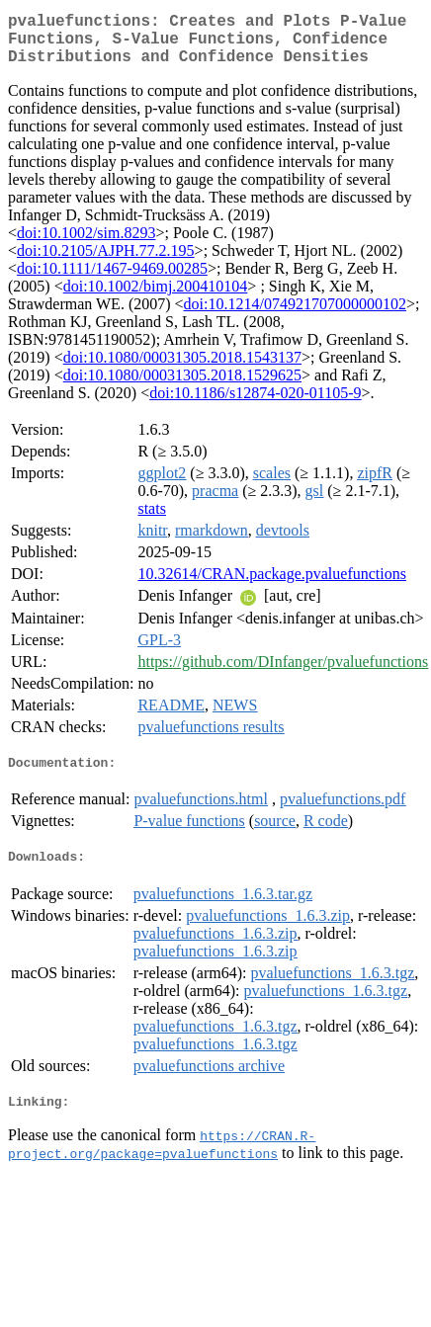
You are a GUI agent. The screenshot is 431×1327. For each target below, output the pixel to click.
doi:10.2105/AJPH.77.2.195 (106, 262)
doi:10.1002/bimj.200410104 (155, 298)
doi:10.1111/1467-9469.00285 (112, 280)
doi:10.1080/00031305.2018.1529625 (182, 386)
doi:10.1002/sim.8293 (86, 244)
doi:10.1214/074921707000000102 (295, 315)
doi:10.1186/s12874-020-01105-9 (255, 404)
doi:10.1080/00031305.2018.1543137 (182, 369)
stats (151, 520)
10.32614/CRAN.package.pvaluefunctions (271, 585)
